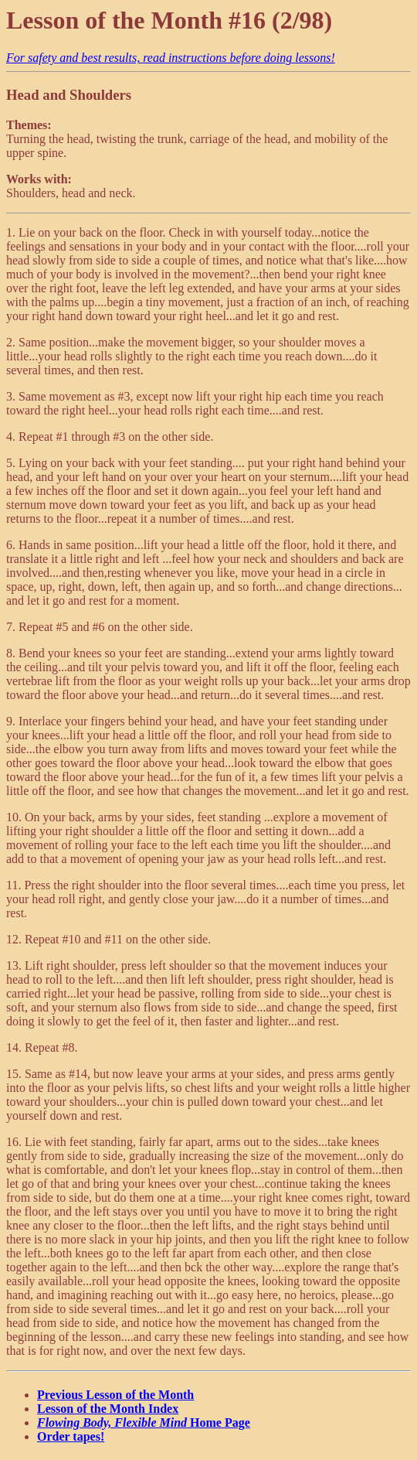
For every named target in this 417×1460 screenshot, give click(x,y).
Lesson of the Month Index (107, 1408)
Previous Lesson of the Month (115, 1394)
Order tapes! (70, 1436)
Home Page (143, 1422)
